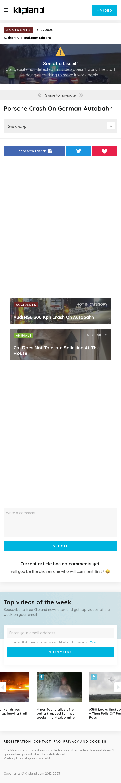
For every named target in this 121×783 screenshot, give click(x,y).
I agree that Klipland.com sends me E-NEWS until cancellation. (51, 642)
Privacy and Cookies (85, 741)
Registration (17, 741)
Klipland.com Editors (34, 38)
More (93, 642)
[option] (60, 695)
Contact (42, 741)
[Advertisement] (60, 228)
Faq (57, 741)
